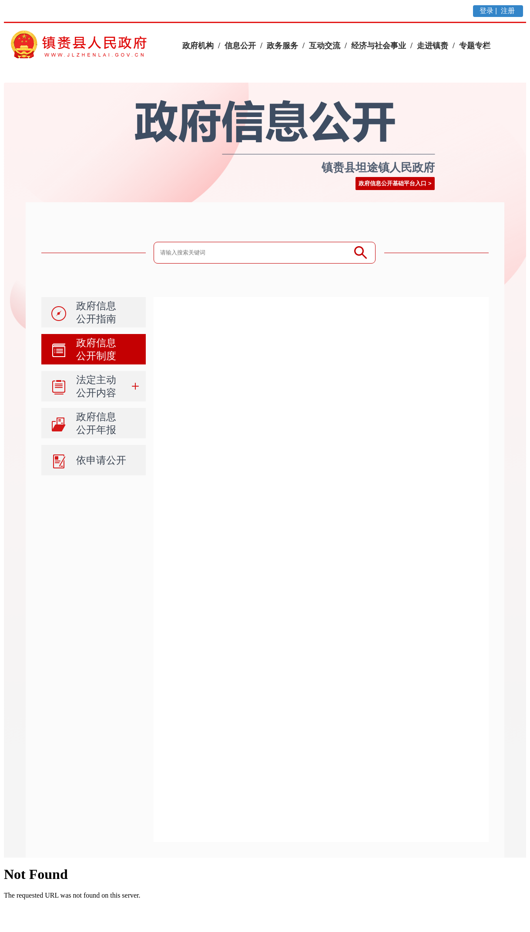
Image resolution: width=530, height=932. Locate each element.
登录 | (489, 10)
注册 (509, 10)
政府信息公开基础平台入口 (392, 183)
